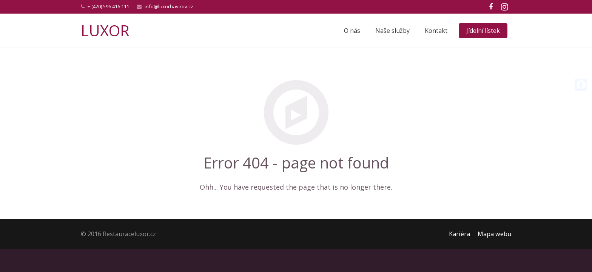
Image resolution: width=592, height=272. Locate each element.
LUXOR (105, 30)
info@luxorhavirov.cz (169, 6)
